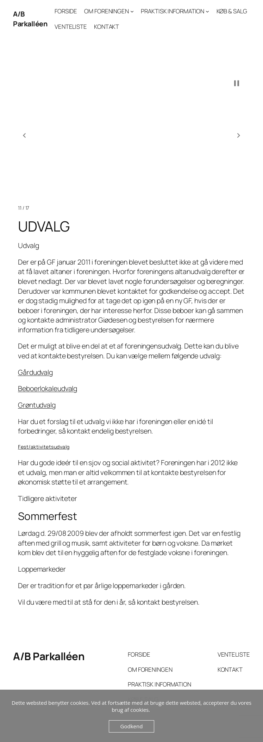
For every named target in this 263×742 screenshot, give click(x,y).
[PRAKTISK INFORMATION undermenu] (207, 11)
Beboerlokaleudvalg (47, 388)
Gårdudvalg (35, 372)
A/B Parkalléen (30, 18)
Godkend (131, 726)
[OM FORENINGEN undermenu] (132, 11)
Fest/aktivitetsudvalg (44, 446)
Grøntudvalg (37, 405)
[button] (24, 135)
